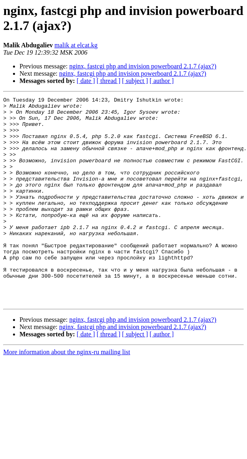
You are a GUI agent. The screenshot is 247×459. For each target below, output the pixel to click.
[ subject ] (135, 80)
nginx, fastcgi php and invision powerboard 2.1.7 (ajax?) (143, 66)
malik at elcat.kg (75, 45)
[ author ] (162, 80)
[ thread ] (108, 80)
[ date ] (86, 80)
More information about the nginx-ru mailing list (66, 393)
